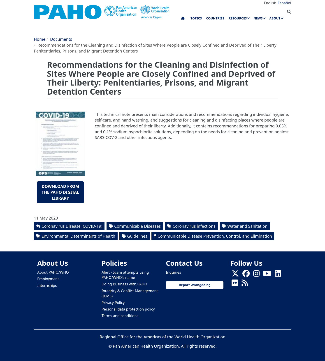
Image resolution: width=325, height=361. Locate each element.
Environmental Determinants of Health (78, 236)
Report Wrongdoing (195, 285)
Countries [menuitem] (215, 18)
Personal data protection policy (128, 309)
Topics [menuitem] (196, 18)
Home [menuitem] (183, 19)
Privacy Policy (113, 302)
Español (284, 2)
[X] (235, 275)
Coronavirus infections (194, 226)
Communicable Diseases (137, 226)
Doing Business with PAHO (124, 284)
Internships (47, 285)
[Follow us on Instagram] (256, 275)
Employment (48, 278)
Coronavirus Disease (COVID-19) (72, 226)
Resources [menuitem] (238, 18)
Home (39, 39)
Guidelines (137, 236)
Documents (61, 39)
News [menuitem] (257, 18)
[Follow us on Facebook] (246, 275)
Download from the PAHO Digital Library (60, 192)
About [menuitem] (274, 18)
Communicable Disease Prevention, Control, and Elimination (215, 236)
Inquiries (173, 272)
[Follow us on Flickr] (235, 284)
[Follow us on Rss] (244, 284)
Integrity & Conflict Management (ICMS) (130, 293)
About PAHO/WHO (53, 272)
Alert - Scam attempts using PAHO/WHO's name (125, 275)
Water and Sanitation (247, 226)
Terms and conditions (120, 315)
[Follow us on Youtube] (267, 275)
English (270, 2)
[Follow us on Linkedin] (278, 275)
